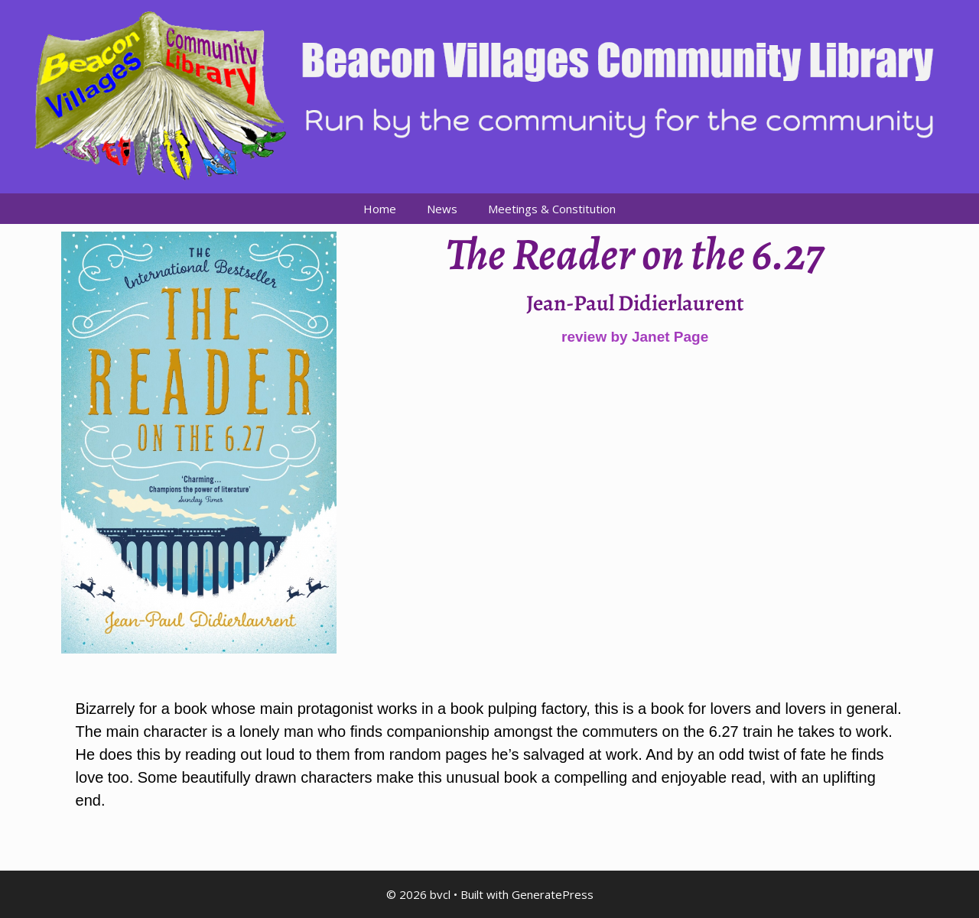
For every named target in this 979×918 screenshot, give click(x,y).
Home (379, 208)
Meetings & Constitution (552, 208)
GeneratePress (553, 894)
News (442, 208)
